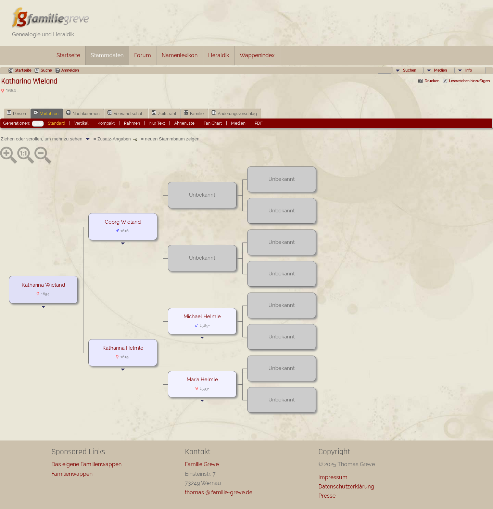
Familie (194, 113)
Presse (327, 496)
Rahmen (132, 123)
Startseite (68, 55)
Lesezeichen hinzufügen (469, 81)
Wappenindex (257, 55)
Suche (46, 70)
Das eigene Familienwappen (86, 464)
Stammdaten (107, 55)
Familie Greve (202, 464)
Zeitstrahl (164, 113)
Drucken (432, 81)
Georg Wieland (123, 222)
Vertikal (81, 123)
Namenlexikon (180, 55)
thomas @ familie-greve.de (218, 492)
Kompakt (106, 123)
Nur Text (157, 123)
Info (468, 70)
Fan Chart (213, 123)
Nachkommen (83, 113)
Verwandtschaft (126, 113)
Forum (142, 55)
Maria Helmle (202, 379)
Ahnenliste (184, 123)
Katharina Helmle (122, 348)
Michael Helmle (202, 316)
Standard (56, 123)
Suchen (409, 70)
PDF (259, 123)
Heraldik (218, 55)
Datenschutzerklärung (346, 486)
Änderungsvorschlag (234, 113)
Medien (440, 70)
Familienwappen (71, 474)
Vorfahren (46, 113)
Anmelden (70, 70)
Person (16, 113)
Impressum (332, 477)
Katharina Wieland (43, 285)
